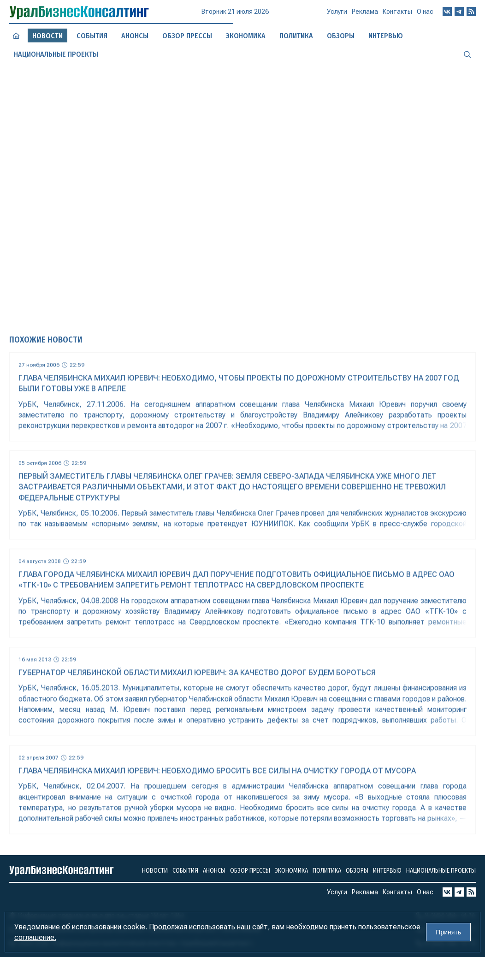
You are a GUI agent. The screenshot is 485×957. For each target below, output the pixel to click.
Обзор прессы (187, 36)
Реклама (365, 15)
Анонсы (135, 35)
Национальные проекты (441, 870)
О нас (425, 14)
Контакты (397, 14)
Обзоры (357, 870)
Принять (448, 932)
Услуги (337, 15)
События (92, 35)
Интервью (387, 870)
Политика (327, 870)
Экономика (291, 870)
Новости (155, 870)
